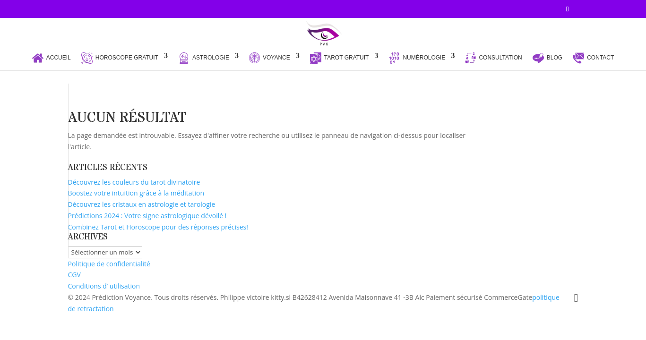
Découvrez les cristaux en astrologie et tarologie (141, 204)
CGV (74, 274)
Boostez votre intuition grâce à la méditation (136, 192)
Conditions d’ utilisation (104, 285)
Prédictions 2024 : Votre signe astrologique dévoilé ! (147, 215)
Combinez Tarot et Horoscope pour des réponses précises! (158, 226)
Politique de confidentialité (109, 263)
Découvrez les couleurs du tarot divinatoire (134, 182)
